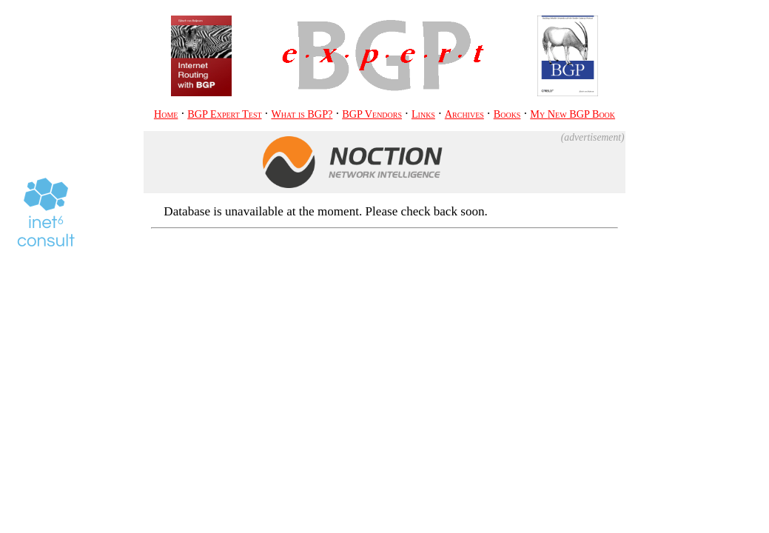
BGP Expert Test (224, 114)
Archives (464, 114)
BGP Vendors (372, 114)
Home (166, 114)
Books (507, 114)
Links (423, 114)
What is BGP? (301, 114)
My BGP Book (572, 114)
